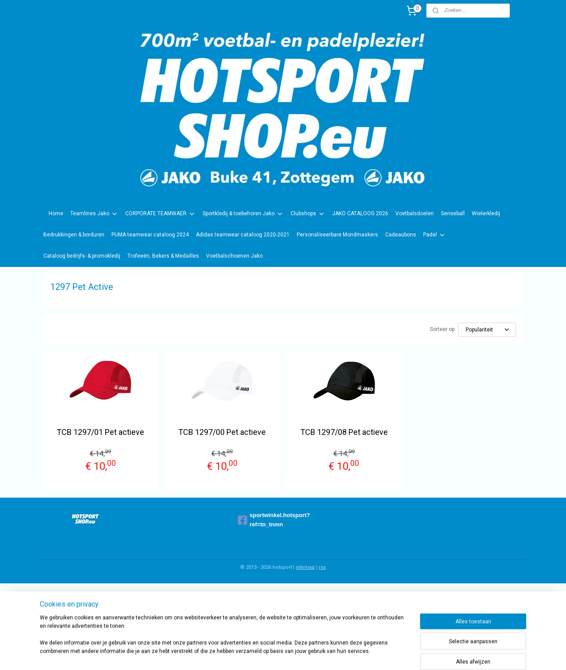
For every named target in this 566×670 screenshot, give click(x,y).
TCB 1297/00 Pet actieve (222, 432)
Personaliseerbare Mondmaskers (337, 235)
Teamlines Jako (94, 213)
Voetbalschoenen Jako (234, 256)
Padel (434, 235)
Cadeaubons (400, 235)
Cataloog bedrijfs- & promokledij (81, 256)
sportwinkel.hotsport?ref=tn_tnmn (274, 520)
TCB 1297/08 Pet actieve (344, 432)
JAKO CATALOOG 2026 (360, 213)
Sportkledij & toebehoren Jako (243, 213)
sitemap (305, 567)
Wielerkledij (486, 213)
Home (56, 213)
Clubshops (308, 213)
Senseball (453, 213)
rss (322, 567)
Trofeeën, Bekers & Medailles (163, 256)
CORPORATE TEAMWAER (160, 213)
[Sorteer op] (487, 329)
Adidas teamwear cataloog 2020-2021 (243, 235)
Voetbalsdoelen (414, 213)
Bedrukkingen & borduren (73, 235)
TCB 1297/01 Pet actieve (100, 432)
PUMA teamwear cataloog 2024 (150, 235)
